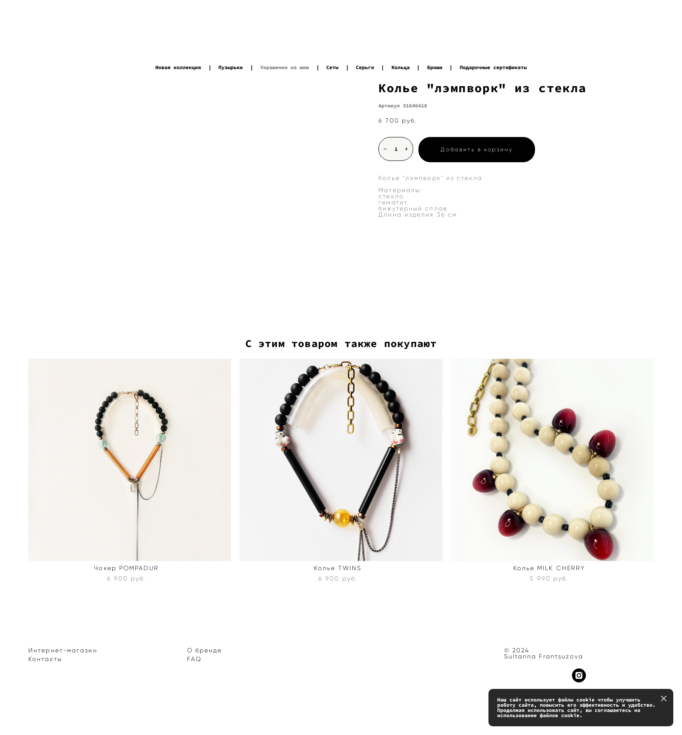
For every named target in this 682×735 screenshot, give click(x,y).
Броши (434, 67)
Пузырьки (230, 67)
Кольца (400, 67)
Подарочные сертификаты (493, 67)
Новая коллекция (178, 67)
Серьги (365, 67)
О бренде (204, 650)
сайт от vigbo (45, 715)
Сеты (332, 67)
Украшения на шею (284, 67)
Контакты (45, 659)
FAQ (194, 659)
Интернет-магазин (62, 650)
